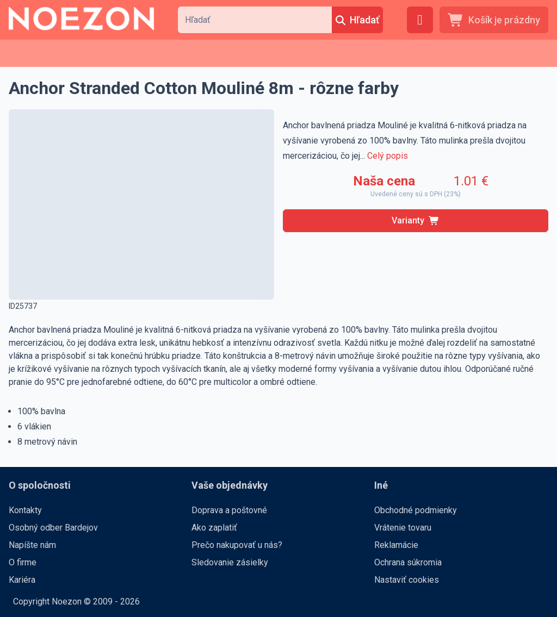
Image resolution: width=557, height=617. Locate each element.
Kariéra (22, 580)
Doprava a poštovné (229, 510)
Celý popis (387, 156)
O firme (22, 562)
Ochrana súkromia (408, 562)
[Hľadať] (357, 20)
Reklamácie (396, 545)
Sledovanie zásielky (229, 562)
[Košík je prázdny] (494, 20)
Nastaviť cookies (406, 580)
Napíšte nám (32, 545)
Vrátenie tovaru (402, 527)
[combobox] (255, 20)
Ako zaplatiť (214, 527)
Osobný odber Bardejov (53, 527)
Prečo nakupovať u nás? (236, 545)
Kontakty (25, 510)
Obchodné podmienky (415, 510)
